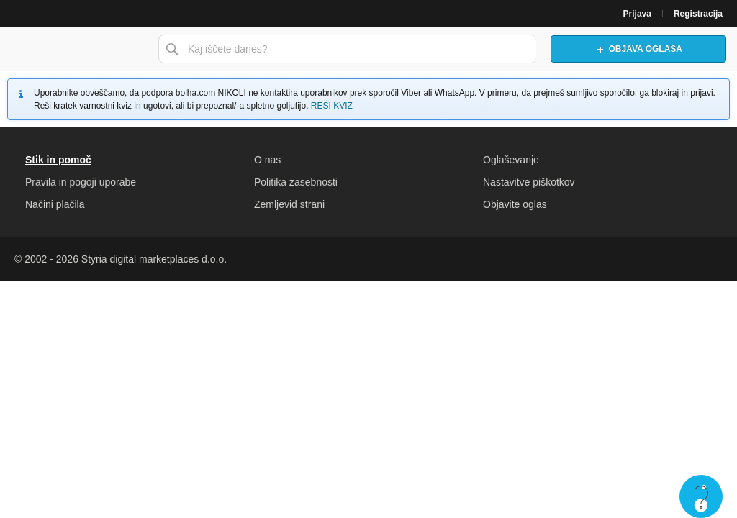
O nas (267, 159)
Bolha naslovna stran (75, 48)
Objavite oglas (515, 204)
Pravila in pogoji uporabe (80, 182)
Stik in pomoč (58, 159)
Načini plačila (54, 204)
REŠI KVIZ (332, 106)
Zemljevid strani (289, 204)
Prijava (637, 14)
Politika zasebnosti (296, 182)
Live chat (701, 496)
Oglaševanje (511, 159)
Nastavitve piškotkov (529, 182)
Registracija (698, 14)
